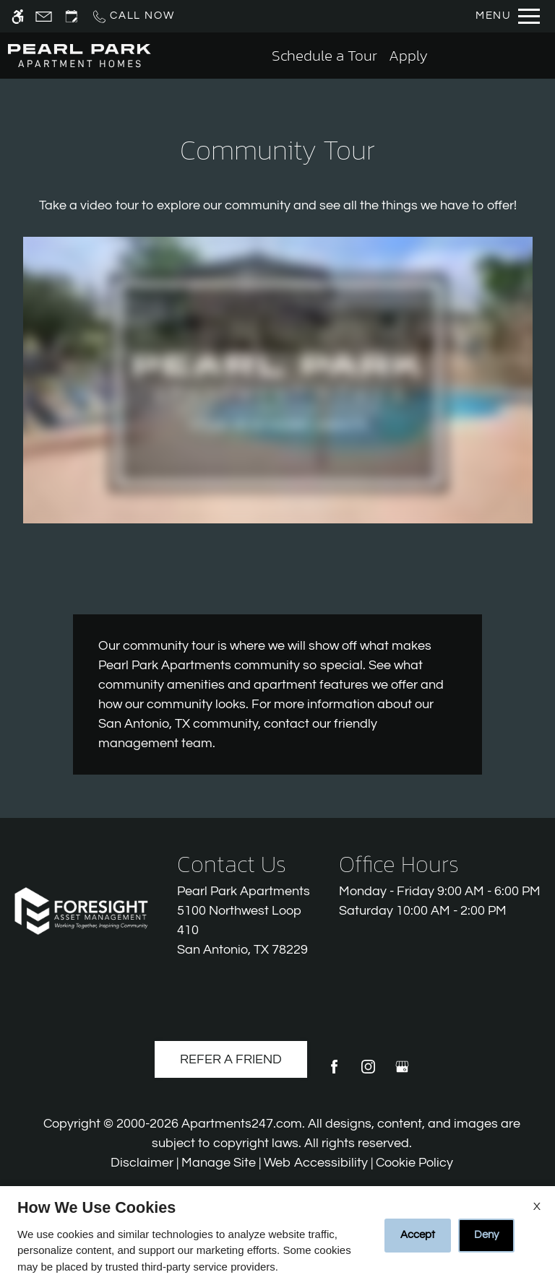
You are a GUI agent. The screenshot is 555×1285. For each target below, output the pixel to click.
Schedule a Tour (324, 55)
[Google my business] (402, 1072)
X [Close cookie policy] (537, 1206)
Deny (486, 1234)
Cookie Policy (414, 1162)
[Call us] (132, 16)
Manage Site (218, 1162)
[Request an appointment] (71, 16)
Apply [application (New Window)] (408, 55)
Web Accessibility (316, 1162)
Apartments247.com (241, 1124)
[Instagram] (368, 1072)
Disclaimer (142, 1162)
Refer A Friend (231, 1059)
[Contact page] (43, 16)
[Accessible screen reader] (17, 16)
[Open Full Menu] (507, 16)
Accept (417, 1234)
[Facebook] (334, 1072)
